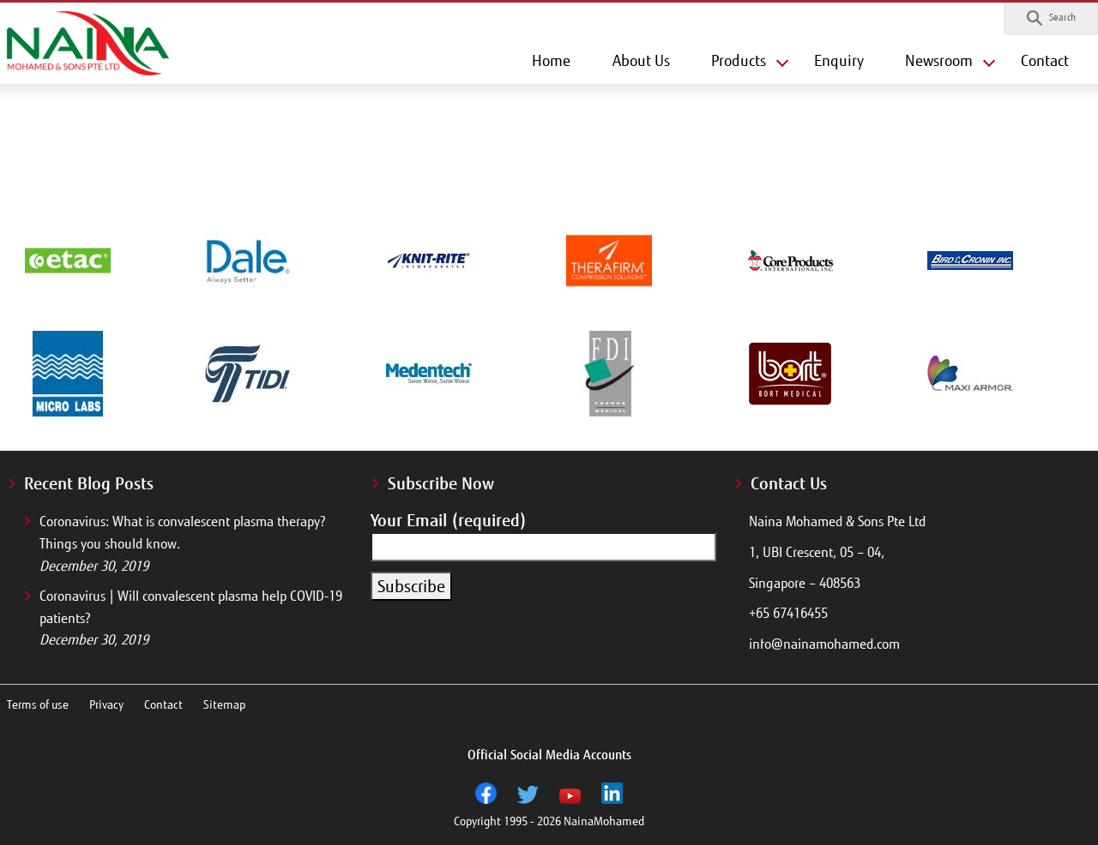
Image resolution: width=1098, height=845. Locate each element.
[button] (1051, 18)
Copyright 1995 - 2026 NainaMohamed (549, 821)
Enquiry (839, 60)
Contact (1045, 60)
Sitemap (224, 705)
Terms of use (38, 705)
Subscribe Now (441, 483)
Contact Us (789, 483)
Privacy (106, 705)
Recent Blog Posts (89, 483)
